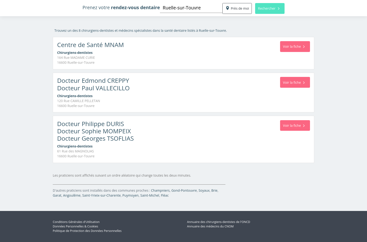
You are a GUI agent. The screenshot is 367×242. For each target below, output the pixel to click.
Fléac (165, 195)
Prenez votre (121, 7)
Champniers (160, 190)
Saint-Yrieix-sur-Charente (101, 195)
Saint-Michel (149, 195)
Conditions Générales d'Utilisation (76, 222)
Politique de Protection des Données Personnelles (87, 231)
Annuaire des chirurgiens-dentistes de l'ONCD (218, 222)
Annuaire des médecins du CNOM (210, 226)
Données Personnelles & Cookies (75, 226)
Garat (57, 195)
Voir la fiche (294, 46)
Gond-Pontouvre (184, 190)
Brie (214, 190)
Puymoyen (130, 195)
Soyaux (204, 190)
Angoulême (72, 195)
